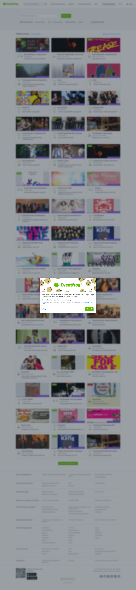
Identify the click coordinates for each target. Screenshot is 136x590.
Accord (89, 309)
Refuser (44, 309)
